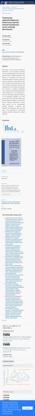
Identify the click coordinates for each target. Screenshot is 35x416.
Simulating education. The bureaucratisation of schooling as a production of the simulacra (14, 311)
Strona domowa (6, 7)
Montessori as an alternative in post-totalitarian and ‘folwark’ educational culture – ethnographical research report (14, 259)
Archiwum (13, 7)
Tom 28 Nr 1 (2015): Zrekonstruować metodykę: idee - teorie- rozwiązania (13, 9)
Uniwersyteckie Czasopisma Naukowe (13, 2)
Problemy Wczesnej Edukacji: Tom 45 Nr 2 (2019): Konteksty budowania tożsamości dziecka (13, 292)
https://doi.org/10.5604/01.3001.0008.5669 (13, 52)
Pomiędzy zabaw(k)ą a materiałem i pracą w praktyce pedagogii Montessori (14, 239)
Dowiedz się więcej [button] (7, 413)
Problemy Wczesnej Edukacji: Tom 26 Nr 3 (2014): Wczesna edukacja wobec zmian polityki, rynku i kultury (13, 315)
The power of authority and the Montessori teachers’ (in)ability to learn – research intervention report (13, 248)
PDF (5, 171)
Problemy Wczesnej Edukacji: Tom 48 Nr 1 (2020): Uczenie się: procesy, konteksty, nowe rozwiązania (14, 253)
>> (5, 320)
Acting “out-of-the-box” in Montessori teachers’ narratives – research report (14, 276)
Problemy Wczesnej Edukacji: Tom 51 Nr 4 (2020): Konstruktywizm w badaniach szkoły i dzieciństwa (14, 228)
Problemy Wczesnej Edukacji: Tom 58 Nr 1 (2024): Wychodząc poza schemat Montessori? (14, 271)
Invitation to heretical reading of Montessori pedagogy (13, 233)
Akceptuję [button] (27, 408)
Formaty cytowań (7, 194)
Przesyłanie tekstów (8, 361)
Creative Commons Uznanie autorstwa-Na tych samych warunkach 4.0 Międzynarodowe (17, 349)
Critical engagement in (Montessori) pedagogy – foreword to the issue (14, 267)
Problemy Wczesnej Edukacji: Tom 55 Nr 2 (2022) (13, 235)
